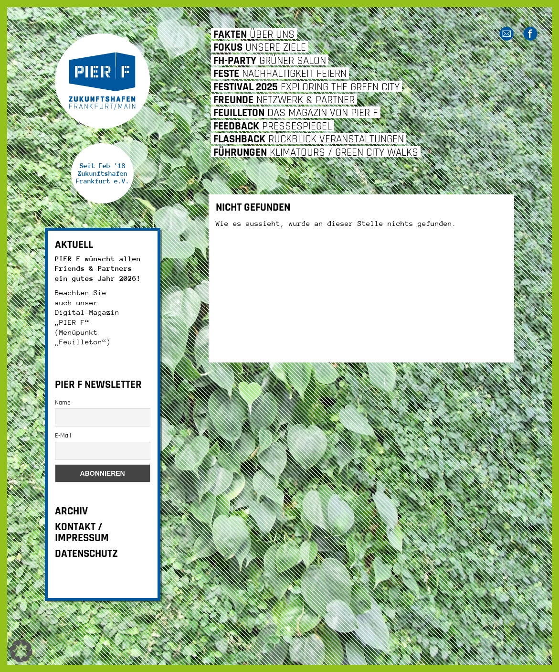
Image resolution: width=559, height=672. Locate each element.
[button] (21, 651)
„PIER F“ (72, 322)
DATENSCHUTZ (86, 554)
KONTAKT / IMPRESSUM (82, 532)
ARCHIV (71, 511)
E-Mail (63, 435)
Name (63, 402)
